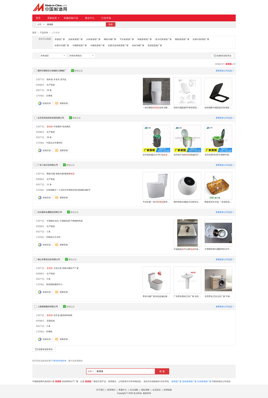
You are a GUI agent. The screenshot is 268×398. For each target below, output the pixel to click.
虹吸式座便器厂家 (201, 39)
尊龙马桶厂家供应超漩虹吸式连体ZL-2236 (156, 296)
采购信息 (53, 18)
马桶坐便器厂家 (97, 45)
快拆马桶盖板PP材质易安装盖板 (187, 107)
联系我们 (111, 389)
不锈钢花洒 (65, 220)
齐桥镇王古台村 (53, 237)
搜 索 (162, 371)
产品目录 (44, 32)
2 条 (48, 231)
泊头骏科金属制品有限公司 (49, 212)
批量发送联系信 (222, 55)
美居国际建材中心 (54, 284)
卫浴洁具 (57, 268)
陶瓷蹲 (69, 173)
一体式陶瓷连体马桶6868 (156, 107)
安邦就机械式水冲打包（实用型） (156, 154)
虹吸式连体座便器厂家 (118, 45)
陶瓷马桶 (51, 173)
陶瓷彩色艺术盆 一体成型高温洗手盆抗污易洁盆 (218, 202)
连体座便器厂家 (75, 39)
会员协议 (156, 389)
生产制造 (51, 85)
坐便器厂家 (60, 39)
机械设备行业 (71, 18)
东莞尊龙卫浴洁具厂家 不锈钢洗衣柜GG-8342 (218, 296)
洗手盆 (63, 79)
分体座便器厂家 (93, 39)
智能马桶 (60, 173)
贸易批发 (51, 320)
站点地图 (134, 389)
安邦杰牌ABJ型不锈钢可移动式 (218, 154)
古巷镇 (49, 95)
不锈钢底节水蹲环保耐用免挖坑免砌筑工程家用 (187, 249)
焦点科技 (137, 393)
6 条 (48, 279)
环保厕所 (57, 126)
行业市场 (106, 18)
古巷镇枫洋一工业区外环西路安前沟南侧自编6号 (68, 190)
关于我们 (100, 389)
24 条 (49, 90)
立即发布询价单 (59, 360)
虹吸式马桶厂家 (62, 45)
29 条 (49, 137)
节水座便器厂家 (127, 39)
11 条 (49, 184)
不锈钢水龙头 (53, 220)
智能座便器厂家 (144, 39)
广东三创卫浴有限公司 (47, 165)
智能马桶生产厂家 (70, 268)
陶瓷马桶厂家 (110, 39)
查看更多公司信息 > (225, 70)
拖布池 (50, 79)
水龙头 (56, 79)
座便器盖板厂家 (155, 45)
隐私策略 (145, 389)
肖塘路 (49, 331)
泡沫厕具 (66, 126)
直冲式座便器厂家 (163, 39)
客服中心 (123, 389)
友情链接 (168, 389)
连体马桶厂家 (138, 45)
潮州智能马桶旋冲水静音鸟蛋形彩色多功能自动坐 (187, 202)
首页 (38, 18)
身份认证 (77, 70)
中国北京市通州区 (54, 142)
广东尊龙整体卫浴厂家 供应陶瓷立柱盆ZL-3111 (187, 296)
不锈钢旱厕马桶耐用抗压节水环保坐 (218, 249)
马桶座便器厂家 (79, 45)
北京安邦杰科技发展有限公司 (50, 117)
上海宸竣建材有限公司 (47, 306)
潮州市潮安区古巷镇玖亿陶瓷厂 (51, 70)
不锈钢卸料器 (76, 220)
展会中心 (90, 18)
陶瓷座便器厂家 (182, 39)
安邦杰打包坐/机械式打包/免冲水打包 (187, 154)
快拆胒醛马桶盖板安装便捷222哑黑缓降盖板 (218, 107)
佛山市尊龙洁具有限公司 (48, 259)
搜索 (111, 24)
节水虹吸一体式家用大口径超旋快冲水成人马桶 (156, 202)
